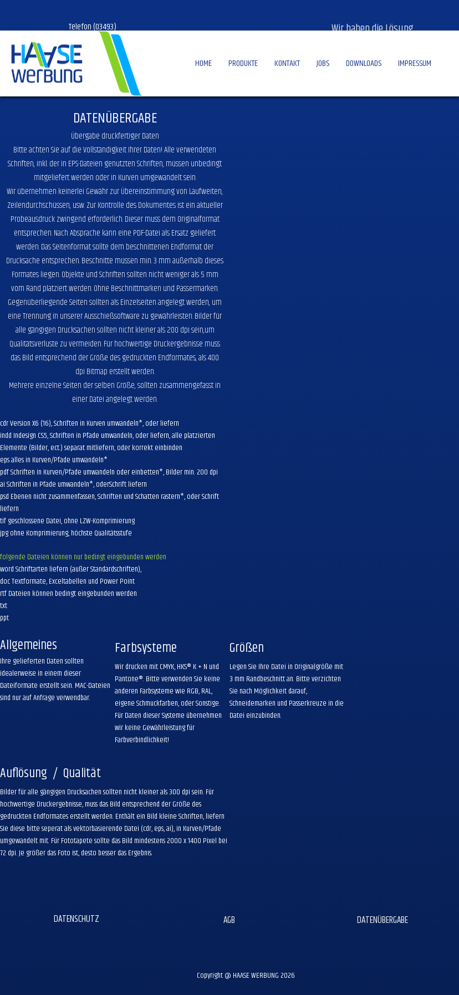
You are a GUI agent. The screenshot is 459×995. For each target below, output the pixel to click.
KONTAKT (287, 63)
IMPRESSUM (414, 63)
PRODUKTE (243, 63)
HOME (203, 63)
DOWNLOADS (363, 63)
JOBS (323, 63)
